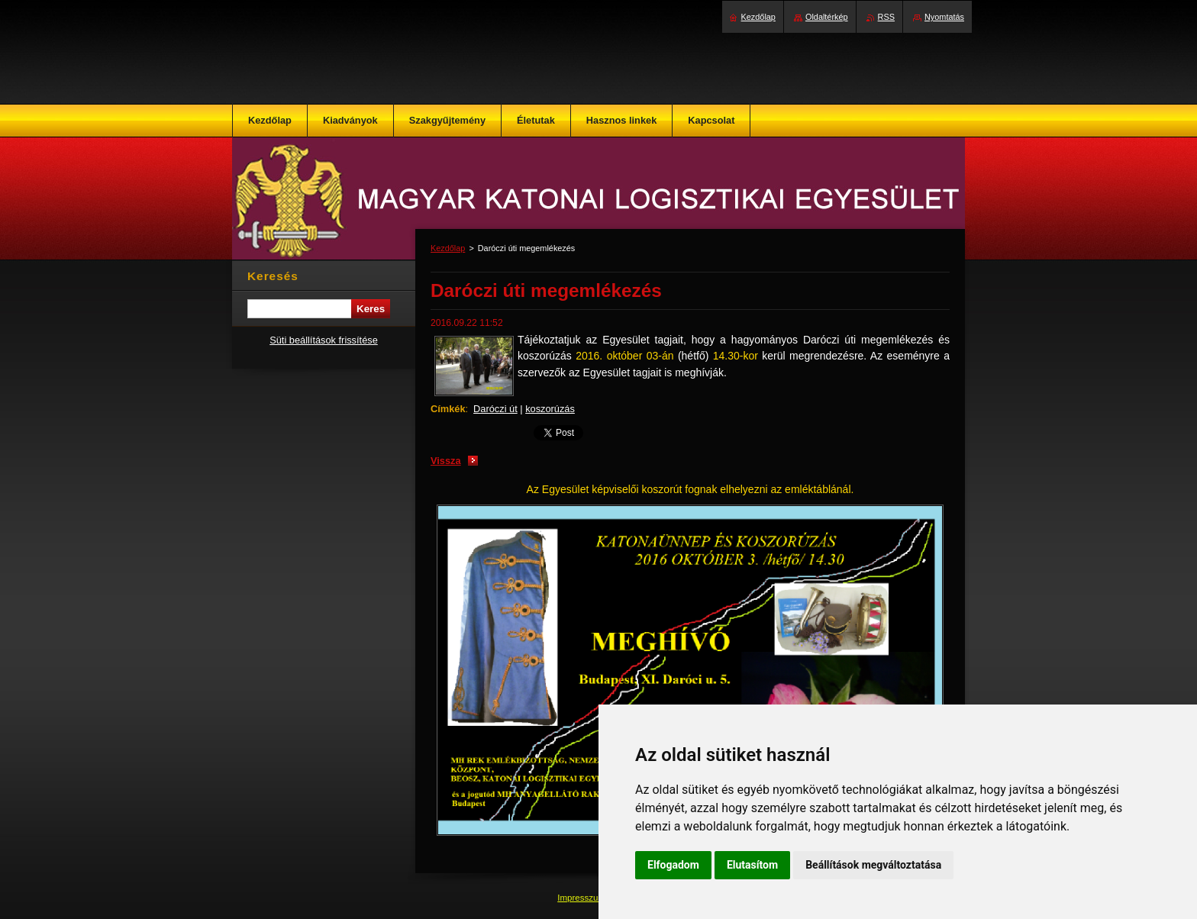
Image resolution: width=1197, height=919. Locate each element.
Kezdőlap (448, 248)
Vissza (446, 460)
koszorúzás (550, 408)
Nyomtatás (944, 16)
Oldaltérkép (826, 16)
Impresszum (582, 897)
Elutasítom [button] (752, 865)
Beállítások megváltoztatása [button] (873, 865)
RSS (886, 16)
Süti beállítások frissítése (323, 340)
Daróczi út (495, 408)
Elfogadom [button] (673, 865)
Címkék (448, 408)
